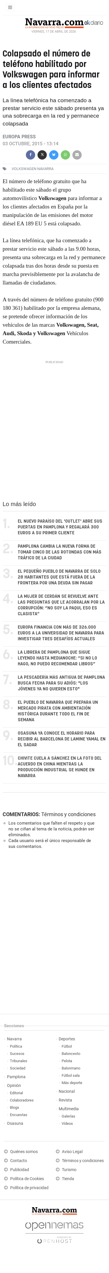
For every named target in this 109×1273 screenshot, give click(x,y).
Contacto (18, 1160)
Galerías (68, 1116)
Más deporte (72, 1083)
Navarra (14, 1039)
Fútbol (67, 1046)
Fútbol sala (71, 1075)
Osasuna (15, 1123)
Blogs (14, 1107)
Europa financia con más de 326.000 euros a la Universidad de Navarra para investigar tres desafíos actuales (61, 633)
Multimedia (69, 1108)
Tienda (68, 1178)
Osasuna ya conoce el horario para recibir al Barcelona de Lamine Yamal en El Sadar (62, 739)
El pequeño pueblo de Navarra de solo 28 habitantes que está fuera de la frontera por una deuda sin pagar (59, 577)
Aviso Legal (72, 1151)
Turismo (69, 1169)
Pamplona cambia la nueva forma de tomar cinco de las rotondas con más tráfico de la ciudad (59, 552)
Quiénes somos (24, 1151)
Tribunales (18, 1061)
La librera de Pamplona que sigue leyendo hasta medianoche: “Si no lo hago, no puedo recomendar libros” (57, 658)
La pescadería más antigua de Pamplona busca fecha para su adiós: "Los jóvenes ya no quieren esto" (61, 683)
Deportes (67, 1039)
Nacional (67, 1091)
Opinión (14, 1085)
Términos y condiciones (68, 814)
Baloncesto (71, 1053)
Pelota (67, 1061)
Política (16, 1046)
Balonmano (71, 1068)
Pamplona (16, 1076)
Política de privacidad (29, 1187)
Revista (65, 1100)
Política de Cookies (27, 1178)
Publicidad (19, 1169)
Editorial (16, 1093)
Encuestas (18, 1115)
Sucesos (17, 1053)
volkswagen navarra (32, 169)
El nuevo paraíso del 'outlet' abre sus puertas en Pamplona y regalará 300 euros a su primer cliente (60, 527)
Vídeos (67, 1123)
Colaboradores (22, 1100)
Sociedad (17, 1068)
